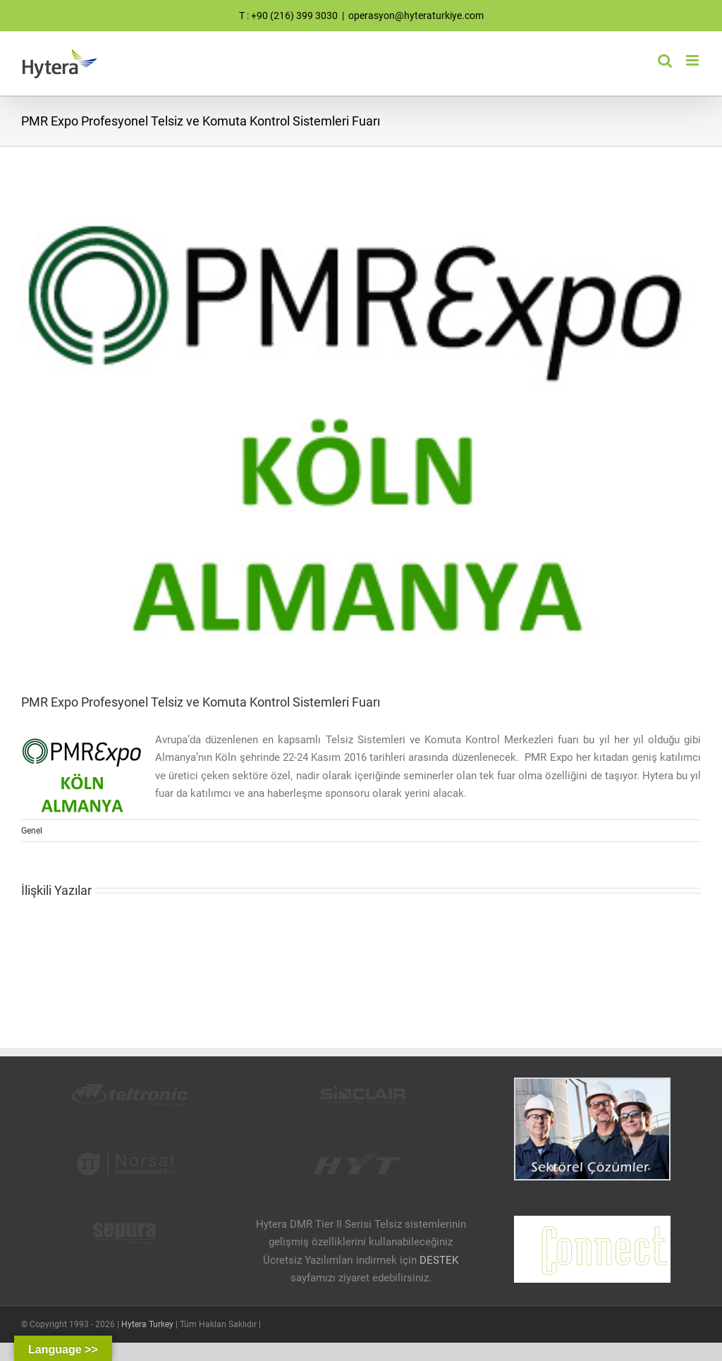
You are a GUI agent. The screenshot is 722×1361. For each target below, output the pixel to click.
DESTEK (439, 1260)
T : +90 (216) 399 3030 (288, 15)
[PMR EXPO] (361, 428)
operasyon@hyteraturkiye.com (416, 15)
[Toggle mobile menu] (693, 60)
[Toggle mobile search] (665, 60)
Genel (31, 831)
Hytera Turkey (147, 1324)
